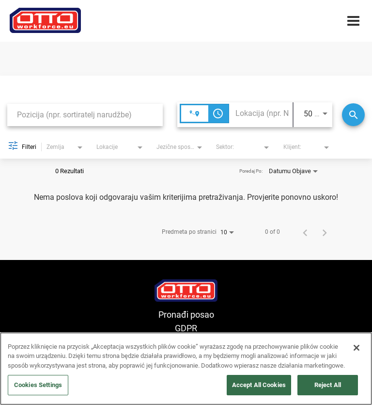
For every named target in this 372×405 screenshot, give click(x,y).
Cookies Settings (38, 385)
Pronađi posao (186, 314)
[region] (186, 368)
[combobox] (85, 114)
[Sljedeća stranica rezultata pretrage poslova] (324, 232)
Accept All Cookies (259, 385)
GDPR (186, 328)
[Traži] (353, 114)
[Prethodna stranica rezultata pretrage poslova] (305, 232)
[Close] (356, 347)
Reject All (327, 385)
